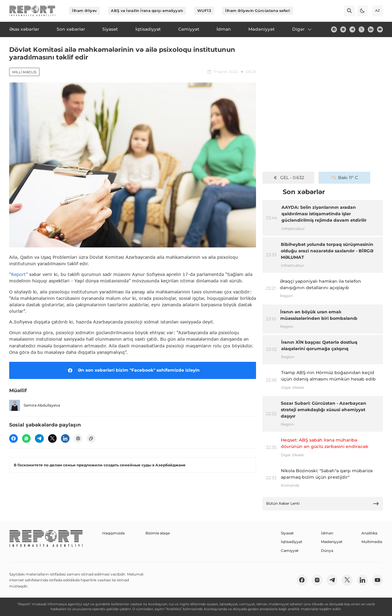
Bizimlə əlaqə (157, 533)
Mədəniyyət (331, 541)
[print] (78, 438)
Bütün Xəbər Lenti (322, 503)
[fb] (334, 29)
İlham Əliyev (84, 10)
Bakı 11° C (344, 177)
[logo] (32, 11)
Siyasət (287, 533)
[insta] (343, 29)
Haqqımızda (113, 533)
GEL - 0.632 (288, 177)
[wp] (26, 438)
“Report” (18, 274)
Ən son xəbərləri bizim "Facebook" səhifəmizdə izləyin (133, 370)
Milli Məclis (24, 72)
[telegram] (352, 29)
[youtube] (380, 29)
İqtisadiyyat (291, 541)
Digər (302, 29)
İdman (327, 533)
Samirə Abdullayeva (34, 405)
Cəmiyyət (290, 550)
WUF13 (204, 10)
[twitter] (361, 29)
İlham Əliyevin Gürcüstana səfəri (257, 10)
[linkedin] (371, 29)
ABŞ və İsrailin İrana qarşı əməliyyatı (147, 10)
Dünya (327, 550)
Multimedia (371, 541)
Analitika (369, 533)
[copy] (91, 438)
